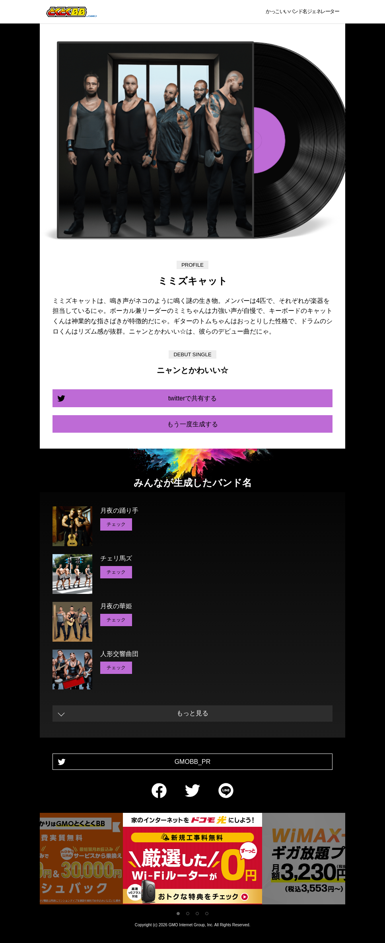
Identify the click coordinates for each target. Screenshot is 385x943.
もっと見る (192, 713)
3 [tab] (197, 913)
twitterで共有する (192, 398)
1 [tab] (178, 913)
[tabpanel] (192, 860)
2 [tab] (187, 913)
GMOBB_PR (193, 761)
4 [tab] (207, 913)
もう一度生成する (192, 424)
